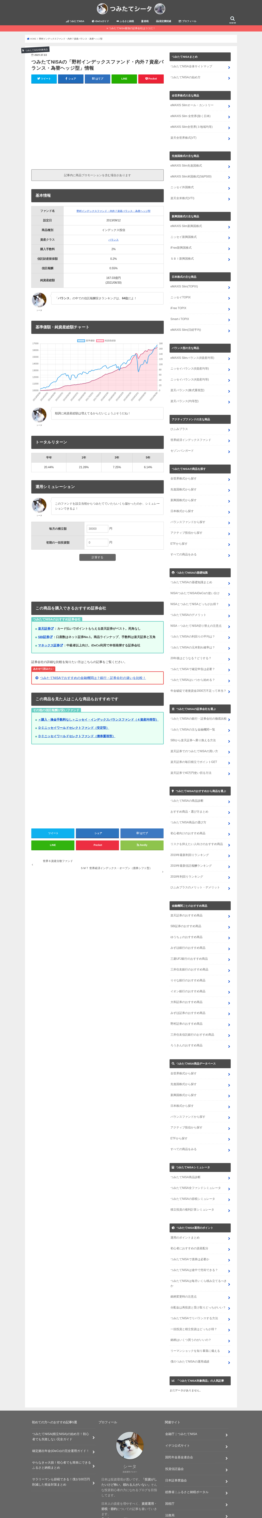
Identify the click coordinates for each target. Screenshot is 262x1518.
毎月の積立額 (58, 531)
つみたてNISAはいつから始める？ (191, 666)
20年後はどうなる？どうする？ (189, 645)
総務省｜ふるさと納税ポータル (187, 1455)
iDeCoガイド (100, 23)
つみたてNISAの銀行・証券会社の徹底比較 (196, 704)
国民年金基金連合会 (179, 1420)
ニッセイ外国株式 (181, 186)
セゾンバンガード (181, 443)
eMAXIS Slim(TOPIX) (183, 283)
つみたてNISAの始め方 (184, 79)
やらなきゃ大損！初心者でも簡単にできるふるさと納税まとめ (61, 1428)
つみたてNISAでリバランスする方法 (192, 1282)
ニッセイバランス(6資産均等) (188, 363)
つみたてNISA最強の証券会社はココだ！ (132, 30)
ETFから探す (178, 534)
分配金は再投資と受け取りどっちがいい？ (196, 1272)
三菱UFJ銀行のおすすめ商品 (188, 938)
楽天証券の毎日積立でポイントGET (192, 746)
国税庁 (169, 1466)
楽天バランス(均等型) (183, 395)
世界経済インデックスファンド (189, 433)
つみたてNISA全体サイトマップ (190, 68)
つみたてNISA (75, 23)
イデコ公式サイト (177, 1408)
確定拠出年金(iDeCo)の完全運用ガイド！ (60, 1414)
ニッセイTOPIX (180, 294)
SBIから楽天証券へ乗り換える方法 (191, 725)
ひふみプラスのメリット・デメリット (193, 868)
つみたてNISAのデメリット (187, 603)
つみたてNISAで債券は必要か (188, 1230)
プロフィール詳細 (115, 1482)
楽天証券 (44, 631)
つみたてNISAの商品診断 (186, 784)
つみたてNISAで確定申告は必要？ (191, 656)
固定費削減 (163, 23)
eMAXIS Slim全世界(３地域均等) (190, 127)
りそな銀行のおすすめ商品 (186, 959)
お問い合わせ (143, 1500)
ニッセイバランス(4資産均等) (188, 374)
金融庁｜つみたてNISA (181, 1397)
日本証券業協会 (176, 1443)
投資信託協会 (174, 1432)
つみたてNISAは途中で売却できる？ (192, 1241)
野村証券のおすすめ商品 (185, 1001)
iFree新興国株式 (180, 245)
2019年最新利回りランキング (188, 837)
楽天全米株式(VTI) (181, 197)
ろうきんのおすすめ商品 (185, 1022)
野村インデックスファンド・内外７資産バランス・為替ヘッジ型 (112, 213)
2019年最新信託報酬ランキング (189, 847)
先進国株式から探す (182, 481)
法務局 (169, 1478)
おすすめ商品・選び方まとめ (188, 795)
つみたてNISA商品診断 (184, 1150)
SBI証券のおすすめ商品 (185, 906)
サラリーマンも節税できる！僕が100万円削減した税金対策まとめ (61, 1445)
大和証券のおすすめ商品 (185, 980)
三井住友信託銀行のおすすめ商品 (190, 1011)
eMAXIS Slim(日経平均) (185, 325)
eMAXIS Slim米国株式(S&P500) (190, 176)
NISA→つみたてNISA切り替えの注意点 (194, 614)
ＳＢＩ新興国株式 (181, 256)
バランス (112, 242)
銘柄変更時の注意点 (182, 1262)
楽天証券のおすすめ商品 (185, 896)
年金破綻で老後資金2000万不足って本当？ (196, 677)
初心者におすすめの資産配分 (188, 1220)
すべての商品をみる (182, 544)
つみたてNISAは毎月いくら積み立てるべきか (198, 1251)
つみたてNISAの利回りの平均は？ (191, 624)
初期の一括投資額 (58, 544)
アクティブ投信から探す (185, 523)
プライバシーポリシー (117, 1500)
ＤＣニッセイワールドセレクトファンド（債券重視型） (76, 739)
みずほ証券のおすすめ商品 (186, 990)
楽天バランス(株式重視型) (186, 384)
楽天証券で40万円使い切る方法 (189, 757)
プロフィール (187, 23)
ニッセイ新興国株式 (182, 235)
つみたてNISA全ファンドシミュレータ (194, 1160)
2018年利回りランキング (185, 858)
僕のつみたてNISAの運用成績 (188, 1324)
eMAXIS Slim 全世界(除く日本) (189, 117)
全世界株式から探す (182, 471)
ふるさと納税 (125, 23)
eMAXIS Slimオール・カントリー (190, 106)
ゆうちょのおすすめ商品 (185, 917)
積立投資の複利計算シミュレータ (190, 1181)
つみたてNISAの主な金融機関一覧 (191, 715)
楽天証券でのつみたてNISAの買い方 (192, 736)
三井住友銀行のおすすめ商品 (188, 948)
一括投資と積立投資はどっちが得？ (192, 1293)
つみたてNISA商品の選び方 (187, 805)
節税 (145, 23)
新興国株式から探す (182, 492)
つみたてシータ (199, 1512)
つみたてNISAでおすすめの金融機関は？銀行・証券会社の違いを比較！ (93, 680)
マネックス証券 (49, 648)
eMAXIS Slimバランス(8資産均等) (191, 353)
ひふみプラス (178, 422)
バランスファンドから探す (186, 513)
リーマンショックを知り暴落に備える (193, 1314)
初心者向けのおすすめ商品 (186, 816)
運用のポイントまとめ (184, 1209)
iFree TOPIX (178, 304)
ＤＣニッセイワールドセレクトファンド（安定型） (73, 730)
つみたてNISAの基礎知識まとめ (190, 572)
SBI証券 (43, 639)
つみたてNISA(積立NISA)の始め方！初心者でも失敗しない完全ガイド (60, 1399)
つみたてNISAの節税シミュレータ (191, 1171)
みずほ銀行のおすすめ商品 (186, 927)
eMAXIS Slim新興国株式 (185, 224)
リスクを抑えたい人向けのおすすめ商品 (195, 826)
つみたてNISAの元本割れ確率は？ (191, 635)
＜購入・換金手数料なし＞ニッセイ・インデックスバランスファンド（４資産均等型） (98, 722)
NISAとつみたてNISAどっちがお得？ (193, 593)
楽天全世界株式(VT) (182, 138)
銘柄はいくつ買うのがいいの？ (189, 1303)
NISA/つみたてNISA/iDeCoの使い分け (193, 582)
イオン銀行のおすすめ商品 (186, 969)
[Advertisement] (97, 127)
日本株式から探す (181, 502)
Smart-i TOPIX (179, 315)
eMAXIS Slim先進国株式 (185, 165)
